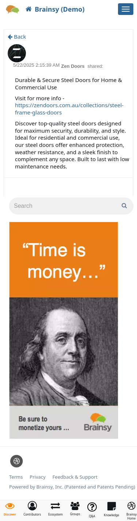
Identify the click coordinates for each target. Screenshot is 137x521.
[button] (32, 508)
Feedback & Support (75, 477)
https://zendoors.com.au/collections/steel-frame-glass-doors (69, 108)
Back (17, 36)
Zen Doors (73, 66)
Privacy (37, 477)
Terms (16, 477)
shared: (95, 66)
